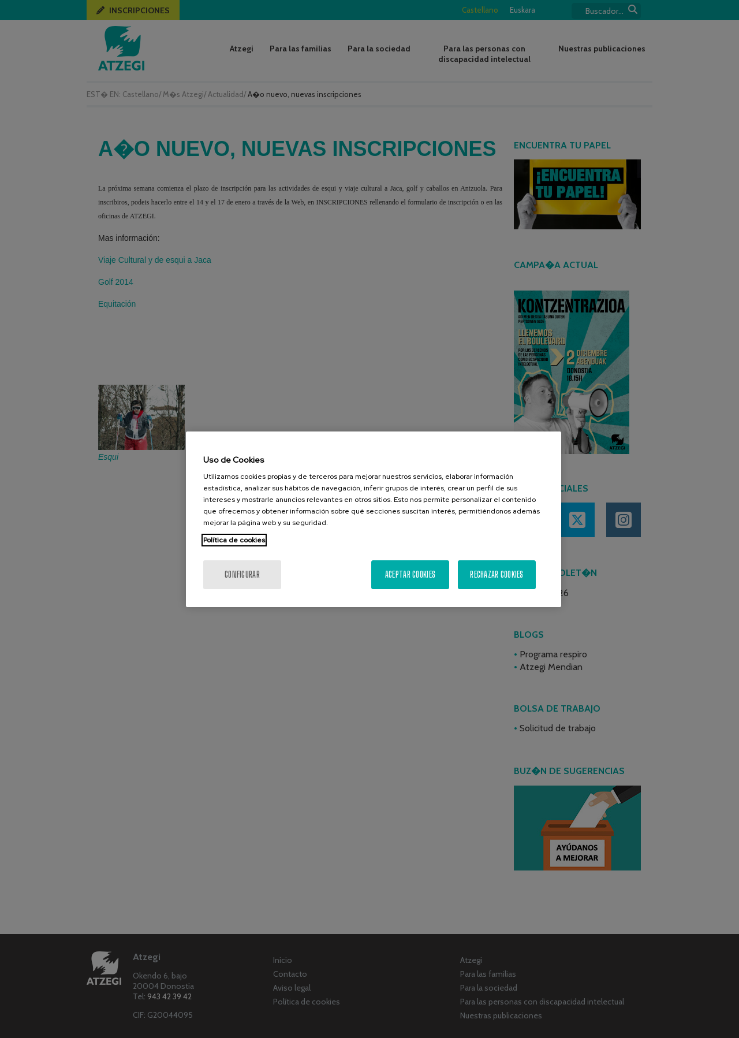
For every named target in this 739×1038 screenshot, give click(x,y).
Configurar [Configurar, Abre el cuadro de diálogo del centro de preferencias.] (242, 574)
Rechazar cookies (496, 574)
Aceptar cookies (410, 574)
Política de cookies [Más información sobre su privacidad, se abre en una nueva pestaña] (234, 540)
